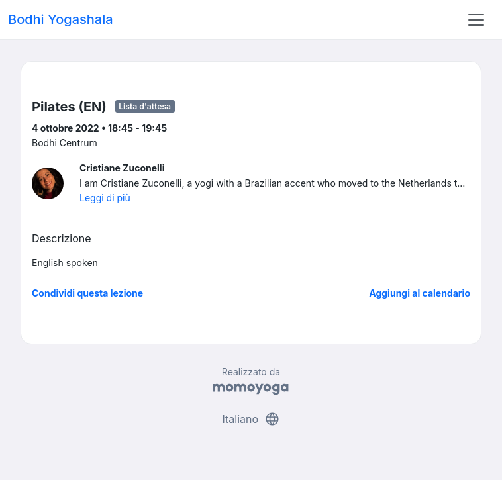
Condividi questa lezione (87, 293)
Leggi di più (104, 197)
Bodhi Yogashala (60, 19)
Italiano (250, 419)
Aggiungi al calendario (419, 293)
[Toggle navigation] (476, 19)
